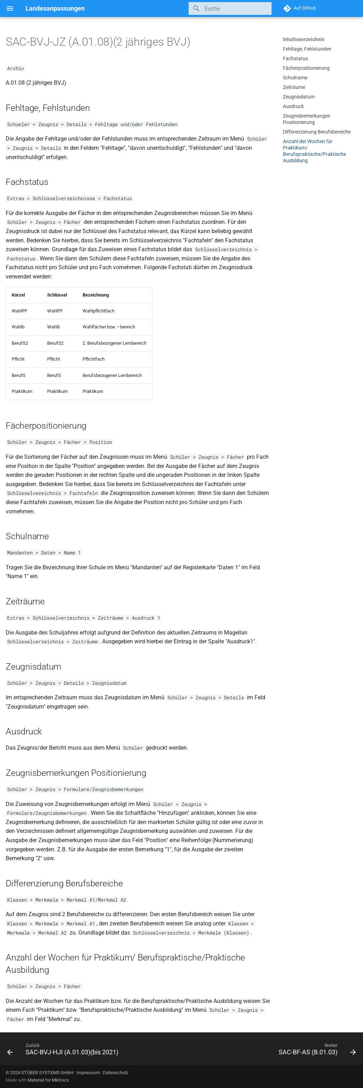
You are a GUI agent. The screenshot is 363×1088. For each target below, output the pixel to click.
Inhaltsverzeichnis (303, 39)
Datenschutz (115, 1072)
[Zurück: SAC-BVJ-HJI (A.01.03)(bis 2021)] (64, 1051)
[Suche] (230, 8)
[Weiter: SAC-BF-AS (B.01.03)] (316, 1051)
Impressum (88, 1072)
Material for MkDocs (48, 1080)
